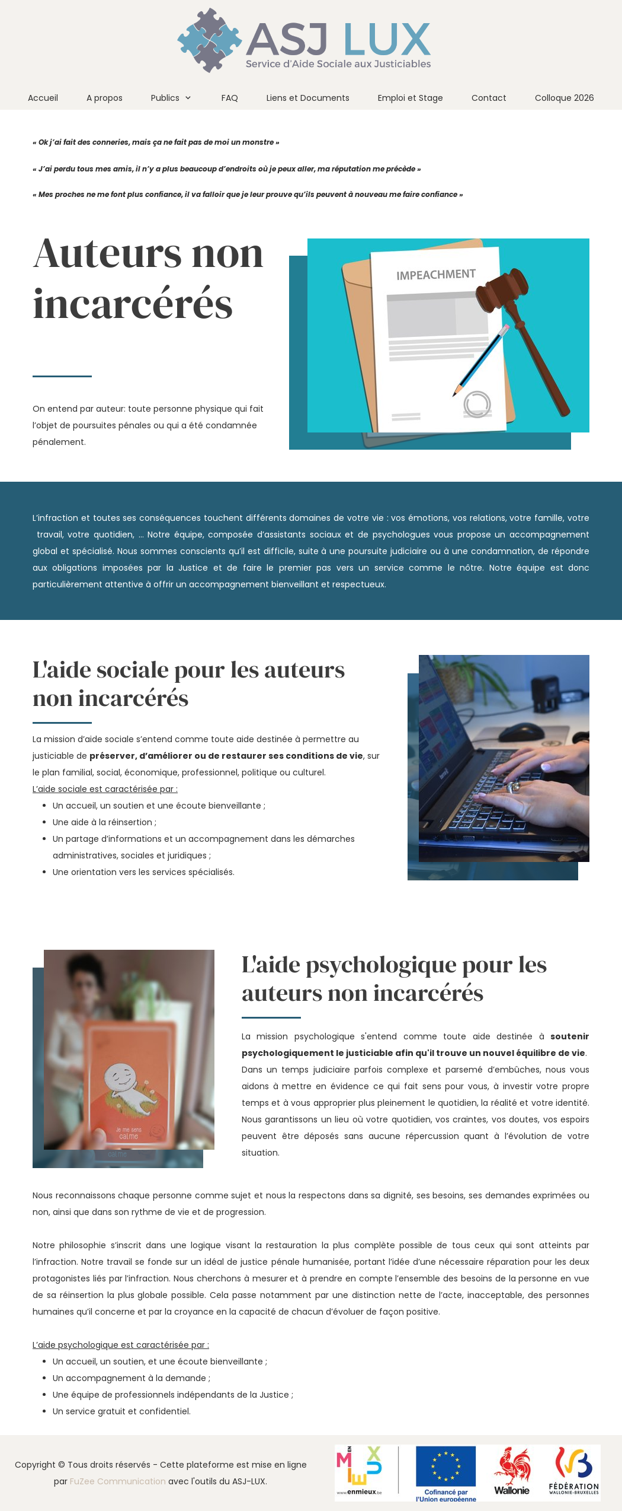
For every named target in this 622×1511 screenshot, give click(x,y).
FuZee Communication (118, 1481)
